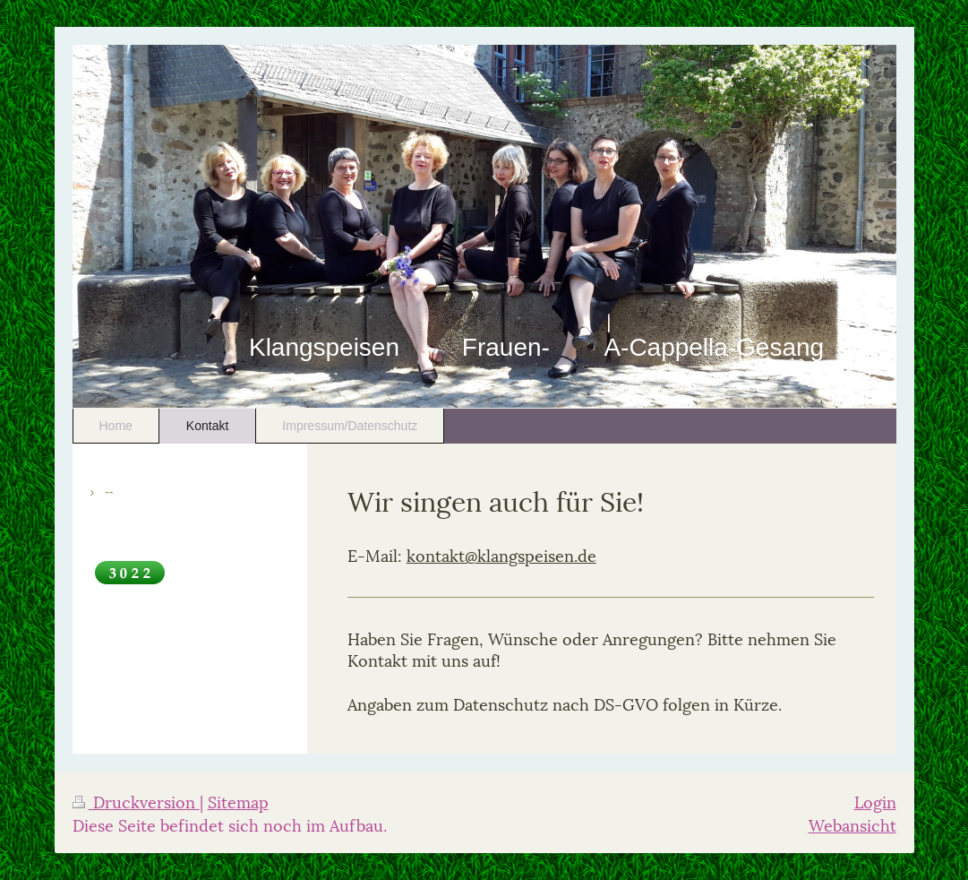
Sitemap (238, 801)
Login (875, 801)
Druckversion (136, 801)
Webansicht (852, 824)
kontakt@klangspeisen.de (501, 554)
